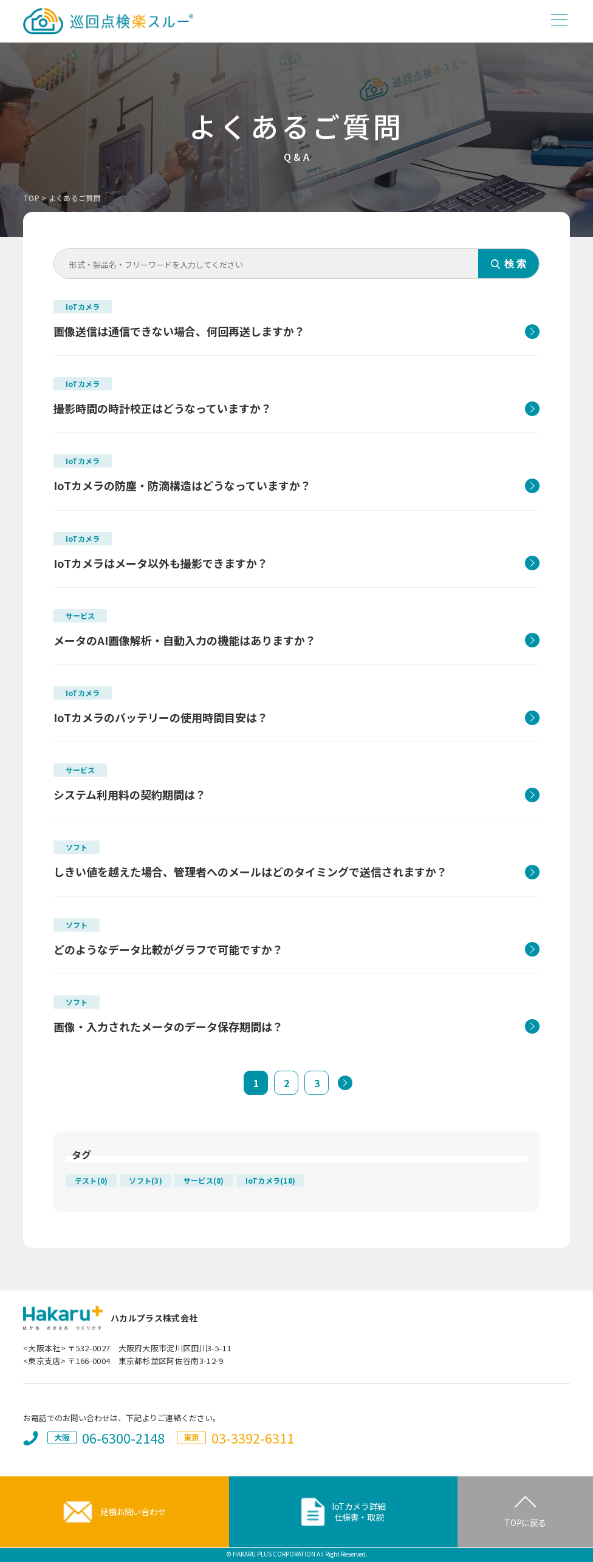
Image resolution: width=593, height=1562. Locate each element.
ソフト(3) (145, 1180)
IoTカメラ (83, 306)
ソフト (76, 847)
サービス (80, 615)
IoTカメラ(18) (270, 1180)
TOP (31, 198)
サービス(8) (203, 1180)
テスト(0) (91, 1180)
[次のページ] (345, 1083)
